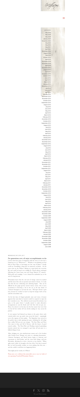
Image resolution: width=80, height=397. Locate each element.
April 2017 (48, 71)
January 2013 (47, 137)
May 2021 (48, 47)
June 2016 (48, 78)
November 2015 (46, 86)
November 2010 (46, 189)
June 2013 (48, 129)
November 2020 (46, 51)
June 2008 (48, 246)
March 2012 (47, 156)
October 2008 (47, 240)
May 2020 (48, 55)
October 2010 (47, 191)
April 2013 (48, 133)
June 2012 (48, 150)
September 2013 (46, 123)
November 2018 (46, 63)
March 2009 (47, 230)
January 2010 (47, 209)
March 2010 (47, 205)
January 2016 (47, 84)
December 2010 (46, 187)
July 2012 (48, 148)
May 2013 (48, 131)
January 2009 (47, 234)
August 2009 (47, 220)
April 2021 (48, 49)
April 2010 (48, 203)
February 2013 (47, 135)
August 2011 (47, 170)
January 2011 (47, 185)
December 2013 (46, 119)
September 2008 (46, 242)
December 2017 (46, 67)
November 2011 (46, 164)
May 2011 (48, 176)
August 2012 (47, 146)
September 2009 (46, 218)
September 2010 (46, 193)
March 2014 (47, 115)
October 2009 (47, 216)
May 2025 (48, 34)
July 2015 (48, 88)
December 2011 (46, 162)
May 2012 (48, 152)
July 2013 (48, 127)
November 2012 (46, 141)
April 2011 (48, 179)
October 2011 (47, 166)
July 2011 (48, 172)
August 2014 (47, 104)
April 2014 (48, 113)
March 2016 (47, 82)
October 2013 (47, 121)
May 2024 (48, 37)
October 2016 (47, 76)
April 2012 (48, 154)
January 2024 (47, 39)
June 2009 (48, 224)
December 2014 (46, 96)
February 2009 (47, 232)
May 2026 (48, 32)
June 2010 (48, 199)
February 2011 (47, 183)
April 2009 (48, 228)
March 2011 (47, 181)
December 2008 (46, 236)
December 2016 (46, 74)
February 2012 (47, 158)
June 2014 (48, 108)
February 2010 (47, 207)
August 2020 (47, 53)
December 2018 (46, 61)
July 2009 (48, 222)
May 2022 (48, 45)
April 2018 (48, 65)
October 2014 (47, 100)
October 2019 (47, 57)
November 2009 (46, 213)
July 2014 (48, 106)
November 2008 (46, 238)
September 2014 (46, 102)
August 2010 (47, 195)
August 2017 (47, 69)
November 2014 (46, 98)
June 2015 (48, 90)
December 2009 (46, 211)
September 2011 (46, 168)
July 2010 (48, 197)
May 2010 (48, 201)
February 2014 (47, 117)
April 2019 (48, 59)
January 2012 (47, 160)
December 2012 (46, 139)
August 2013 (47, 125)
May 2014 (48, 111)
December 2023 (46, 41)
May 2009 (48, 226)
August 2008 (47, 244)
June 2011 (48, 174)
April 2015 (48, 92)
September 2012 (46, 144)
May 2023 (48, 43)
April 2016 (48, 80)
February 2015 (47, 94)
